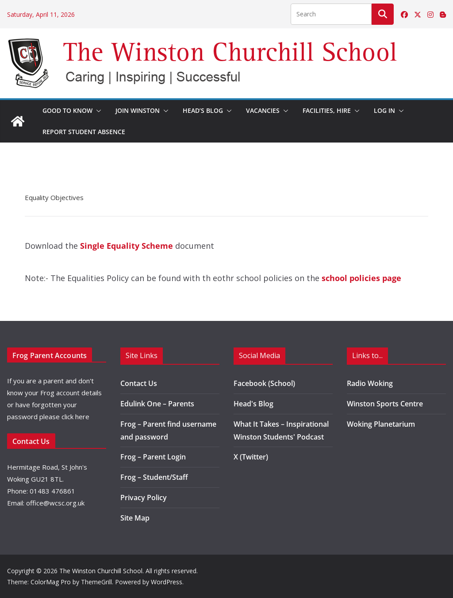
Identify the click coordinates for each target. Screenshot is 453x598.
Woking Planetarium (381, 424)
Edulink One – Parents (157, 404)
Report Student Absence (83, 131)
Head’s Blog (203, 110)
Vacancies (263, 110)
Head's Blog (253, 404)
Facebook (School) (264, 383)
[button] (96, 110)
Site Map (135, 518)
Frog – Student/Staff (154, 477)
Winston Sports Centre (385, 404)
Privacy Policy (143, 497)
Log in (384, 110)
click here (75, 416)
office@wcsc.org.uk (55, 502)
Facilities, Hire (327, 110)
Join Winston (137, 110)
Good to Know (67, 110)
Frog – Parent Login (153, 457)
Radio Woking (370, 383)
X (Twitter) (251, 457)
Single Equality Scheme (126, 245)
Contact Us (138, 383)
